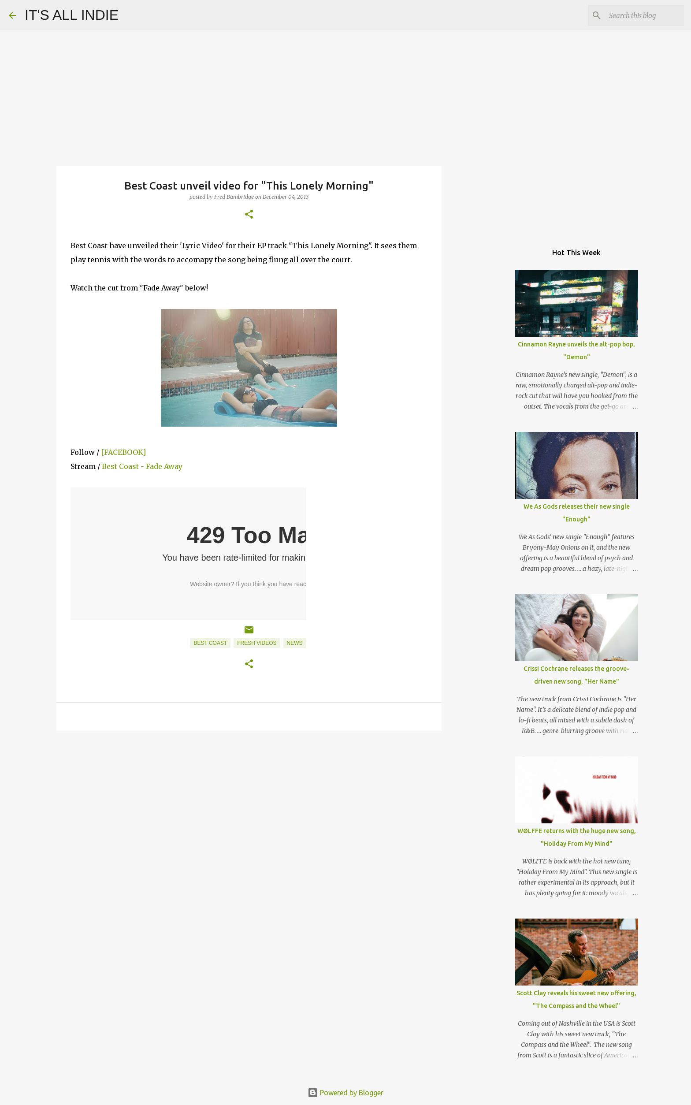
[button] (249, 215)
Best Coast (210, 643)
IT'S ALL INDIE (72, 15)
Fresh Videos (256, 643)
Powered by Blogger (345, 1093)
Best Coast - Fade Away (142, 466)
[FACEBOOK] (123, 452)
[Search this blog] (637, 15)
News (295, 643)
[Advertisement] (249, 805)
